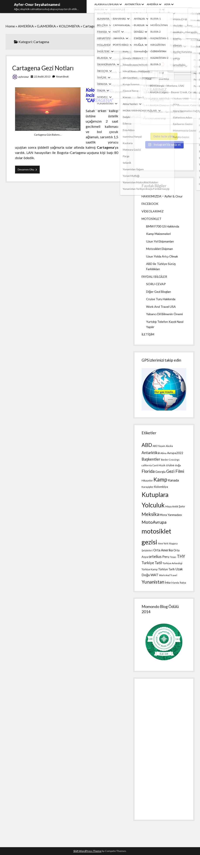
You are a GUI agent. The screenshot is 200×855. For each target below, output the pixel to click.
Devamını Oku (29, 170)
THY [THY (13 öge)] (181, 556)
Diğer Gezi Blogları (158, 291)
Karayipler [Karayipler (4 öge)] (148, 486)
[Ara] (177, 34)
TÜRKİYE (136, 9)
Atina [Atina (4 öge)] (163, 453)
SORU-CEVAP (156, 284)
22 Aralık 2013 (42, 76)
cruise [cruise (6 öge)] (170, 465)
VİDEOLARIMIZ (153, 211)
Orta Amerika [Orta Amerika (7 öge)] (163, 550)
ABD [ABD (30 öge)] (147, 445)
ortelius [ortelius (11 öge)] (155, 556)
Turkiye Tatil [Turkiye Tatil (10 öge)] (152, 562)
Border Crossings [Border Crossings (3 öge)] (170, 459)
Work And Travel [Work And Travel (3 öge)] (168, 575)
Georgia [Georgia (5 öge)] (160, 471)
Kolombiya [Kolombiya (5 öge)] (161, 486)
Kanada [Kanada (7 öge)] (173, 480)
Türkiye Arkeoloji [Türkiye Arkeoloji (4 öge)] (172, 563)
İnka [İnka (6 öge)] (168, 582)
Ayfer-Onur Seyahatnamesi (37, 4)
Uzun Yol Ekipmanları (160, 241)
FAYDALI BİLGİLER (154, 276)
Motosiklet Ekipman (159, 249)
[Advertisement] (164, 749)
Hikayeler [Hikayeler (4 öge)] (147, 480)
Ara (144, 27)
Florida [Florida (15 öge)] (148, 471)
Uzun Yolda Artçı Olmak (162, 256)
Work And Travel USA (161, 306)
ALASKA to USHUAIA (106, 4)
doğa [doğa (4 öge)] (178, 465)
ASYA (167, 4)
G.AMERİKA (46, 26)
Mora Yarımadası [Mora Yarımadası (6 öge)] (171, 515)
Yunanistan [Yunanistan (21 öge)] (153, 582)
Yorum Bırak (62, 76)
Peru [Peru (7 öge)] (165, 557)
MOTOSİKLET (151, 218)
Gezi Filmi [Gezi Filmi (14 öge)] (175, 471)
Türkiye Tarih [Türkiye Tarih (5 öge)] (166, 569)
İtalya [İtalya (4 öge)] (183, 582)
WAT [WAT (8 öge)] (154, 575)
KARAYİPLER (117, 9)
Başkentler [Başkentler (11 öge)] (151, 459)
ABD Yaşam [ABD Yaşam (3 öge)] (159, 445)
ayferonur (23, 76)
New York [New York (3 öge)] (163, 543)
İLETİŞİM (148, 334)
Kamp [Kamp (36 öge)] (160, 479)
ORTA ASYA (154, 9)
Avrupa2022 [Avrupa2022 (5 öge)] (175, 453)
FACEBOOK (150, 203)
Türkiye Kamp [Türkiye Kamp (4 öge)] (149, 569)
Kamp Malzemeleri (158, 234)
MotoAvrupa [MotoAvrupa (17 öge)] (154, 522)
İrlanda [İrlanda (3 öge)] (175, 582)
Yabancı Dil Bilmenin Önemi (164, 314)
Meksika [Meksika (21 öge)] (150, 514)
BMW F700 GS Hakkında (162, 226)
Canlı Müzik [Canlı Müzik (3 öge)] (158, 465)
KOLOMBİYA (69, 26)
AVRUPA (99, 9)
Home (10, 26)
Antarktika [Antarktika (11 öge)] (151, 452)
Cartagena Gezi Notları (43, 68)
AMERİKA (152, 4)
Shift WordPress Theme (87, 851)
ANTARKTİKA (132, 4)
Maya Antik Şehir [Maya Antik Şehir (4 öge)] (175, 506)
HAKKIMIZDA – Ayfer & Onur (162, 196)
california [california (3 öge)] (147, 465)
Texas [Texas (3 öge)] (173, 556)
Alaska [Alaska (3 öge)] (169, 445)
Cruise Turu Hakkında (160, 299)
